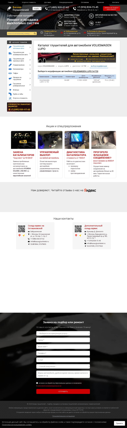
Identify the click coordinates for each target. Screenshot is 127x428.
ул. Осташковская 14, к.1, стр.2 (60, 10)
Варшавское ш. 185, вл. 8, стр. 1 (89, 10)
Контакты (115, 2)
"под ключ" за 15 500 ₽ (23, 155)
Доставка (47, 2)
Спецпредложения (66, 2)
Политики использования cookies (17, 424)
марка (46, 66)
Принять (119, 423)
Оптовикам (85, 2)
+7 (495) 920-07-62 (60, 7)
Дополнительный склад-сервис (94, 227)
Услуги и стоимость (29, 2)
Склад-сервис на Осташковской (37, 227)
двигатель (79, 66)
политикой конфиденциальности (49, 386)
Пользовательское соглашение (63, 416)
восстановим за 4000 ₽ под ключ (103, 157)
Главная (11, 2)
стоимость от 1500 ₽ (77, 155)
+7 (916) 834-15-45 (89, 7)
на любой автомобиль (50, 155)
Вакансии (100, 2)
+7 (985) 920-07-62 (20, 110)
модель (63, 66)
